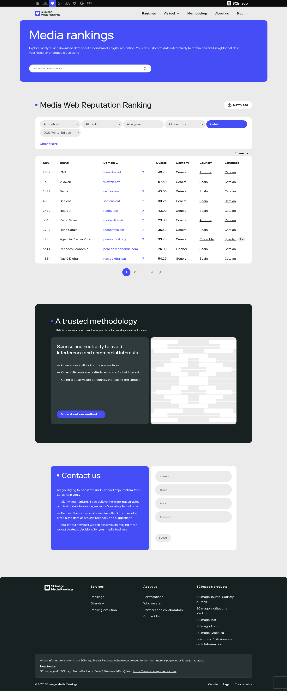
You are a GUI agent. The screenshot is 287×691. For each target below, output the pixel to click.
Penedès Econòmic (74, 249)
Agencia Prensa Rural (75, 239)
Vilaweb (65, 182)
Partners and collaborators (163, 610)
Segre (64, 191)
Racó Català (68, 230)
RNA (63, 172)
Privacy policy (243, 684)
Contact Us (151, 616)
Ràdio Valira (68, 220)
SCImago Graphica (210, 633)
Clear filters (49, 143)
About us (222, 13)
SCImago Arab (207, 626)
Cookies (213, 684)
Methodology (197, 13)
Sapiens (65, 201)
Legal (226, 684)
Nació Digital (69, 258)
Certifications (153, 597)
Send (163, 538)
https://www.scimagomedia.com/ (154, 671)
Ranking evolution (104, 610)
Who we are (151, 603)
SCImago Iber (206, 620)
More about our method (79, 414)
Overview (97, 603)
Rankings (149, 13)
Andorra (206, 172)
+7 (241, 239)
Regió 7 (65, 210)
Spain (204, 182)
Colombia (207, 239)
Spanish (230, 239)
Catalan (230, 172)
